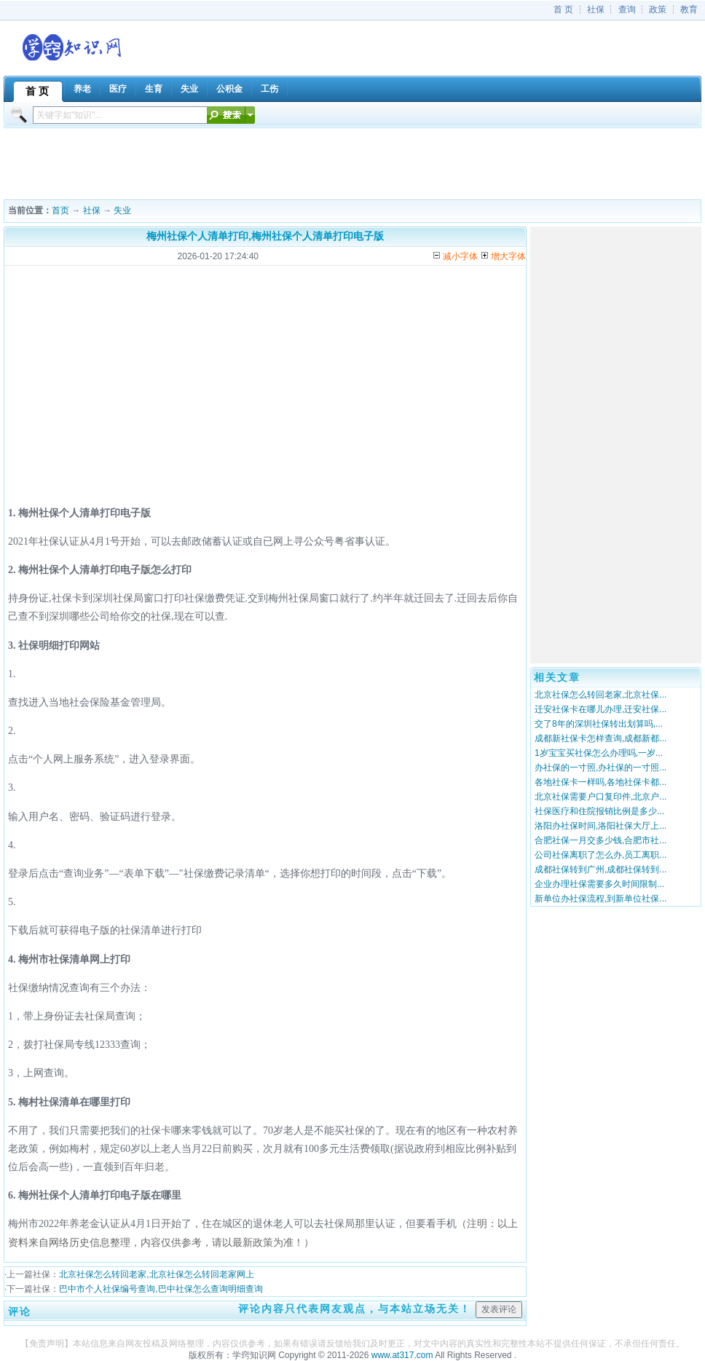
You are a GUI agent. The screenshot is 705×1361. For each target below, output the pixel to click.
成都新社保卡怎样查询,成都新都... (600, 738)
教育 (689, 9)
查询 (627, 9)
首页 (60, 210)
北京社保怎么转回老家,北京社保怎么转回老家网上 (156, 1274)
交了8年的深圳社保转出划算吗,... (599, 724)
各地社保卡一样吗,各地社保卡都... (600, 782)
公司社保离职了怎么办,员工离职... (600, 855)
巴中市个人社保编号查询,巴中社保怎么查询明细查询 (160, 1289)
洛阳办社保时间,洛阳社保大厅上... (600, 826)
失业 (122, 210)
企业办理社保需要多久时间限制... (599, 884)
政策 (657, 9)
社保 (595, 9)
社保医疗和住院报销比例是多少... (599, 811)
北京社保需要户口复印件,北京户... (600, 797)
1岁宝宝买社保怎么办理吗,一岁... (599, 753)
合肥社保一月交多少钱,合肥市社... (600, 840)
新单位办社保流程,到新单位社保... (600, 898)
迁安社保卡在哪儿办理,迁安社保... (600, 709)
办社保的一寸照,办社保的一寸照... (600, 767)
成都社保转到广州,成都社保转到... (600, 869)
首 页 (563, 9)
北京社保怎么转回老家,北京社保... (600, 695)
